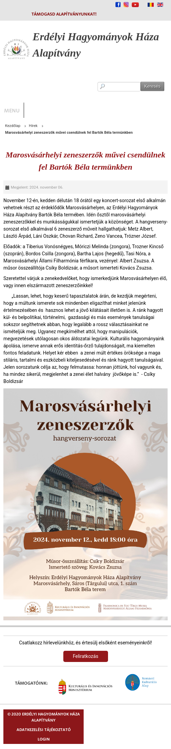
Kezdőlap (12, 126)
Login (44, 739)
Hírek (33, 126)
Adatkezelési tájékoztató (44, 729)
